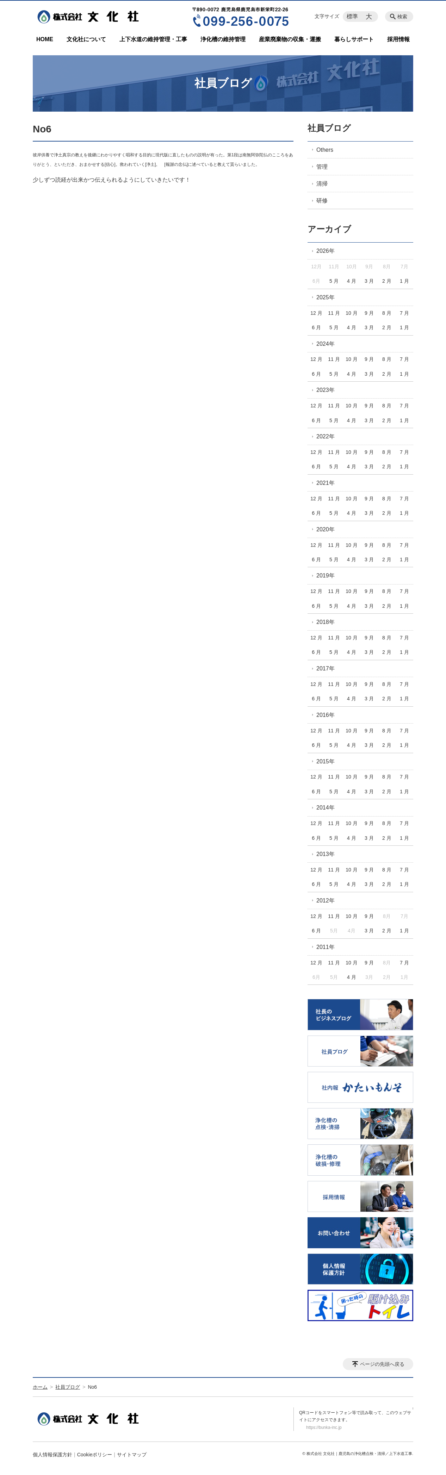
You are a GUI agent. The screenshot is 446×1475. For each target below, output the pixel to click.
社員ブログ (329, 128)
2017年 (325, 668)
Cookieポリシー (94, 1454)
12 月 (316, 313)
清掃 (322, 184)
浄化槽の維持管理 (223, 39)
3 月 (369, 281)
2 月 (386, 281)
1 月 (404, 281)
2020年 (325, 529)
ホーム (40, 1387)
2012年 (325, 901)
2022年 (325, 436)
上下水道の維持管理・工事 (153, 39)
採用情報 (398, 39)
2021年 (325, 483)
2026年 (325, 251)
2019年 (325, 576)
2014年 (325, 808)
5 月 (334, 281)
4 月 (351, 281)
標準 (352, 16)
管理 (322, 167)
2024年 (325, 344)
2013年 (325, 854)
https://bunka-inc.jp (324, 1427)
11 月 (334, 313)
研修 (322, 201)
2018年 (325, 622)
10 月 (351, 313)
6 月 (316, 327)
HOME (44, 39)
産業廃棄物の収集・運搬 (290, 39)
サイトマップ (132, 1454)
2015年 (325, 761)
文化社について (86, 39)
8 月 (386, 313)
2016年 (325, 715)
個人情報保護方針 (52, 1454)
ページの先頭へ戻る (382, 1364)
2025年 (325, 297)
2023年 (325, 390)
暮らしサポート (354, 39)
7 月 (404, 313)
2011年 (325, 947)
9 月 (369, 313)
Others (324, 150)
